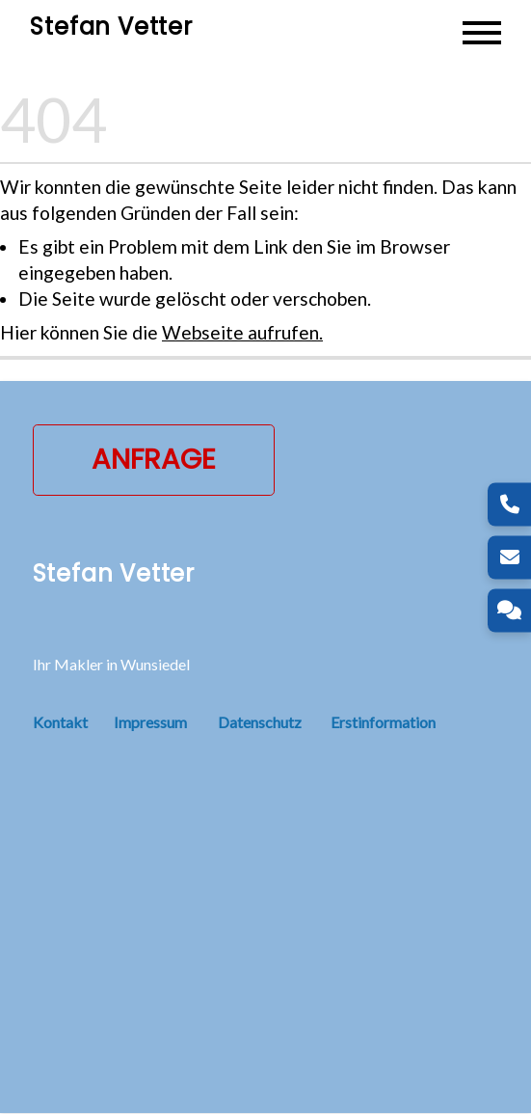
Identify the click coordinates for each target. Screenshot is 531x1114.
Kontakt (73, 723)
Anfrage (154, 460)
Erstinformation (383, 723)
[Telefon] (509, 504)
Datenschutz (260, 723)
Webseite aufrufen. (242, 333)
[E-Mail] (509, 557)
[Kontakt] (509, 610)
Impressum (150, 723)
